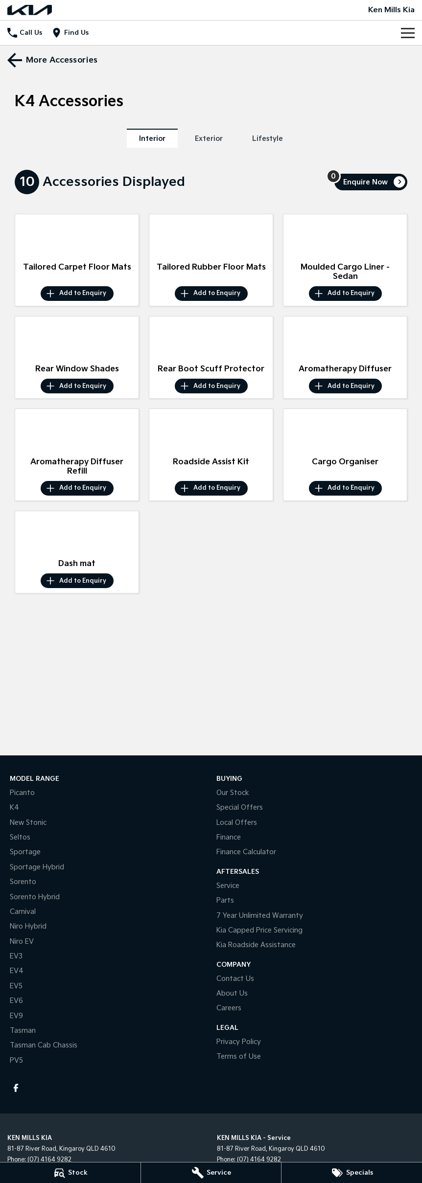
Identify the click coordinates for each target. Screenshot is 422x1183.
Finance (228, 837)
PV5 (16, 1060)
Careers (228, 1008)
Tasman (23, 1030)
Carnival (23, 912)
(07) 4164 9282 (49, 1159)
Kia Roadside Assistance (256, 945)
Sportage (25, 852)
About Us (232, 993)
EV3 (16, 956)
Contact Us (235, 979)
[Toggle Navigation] (408, 33)
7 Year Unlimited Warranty (259, 915)
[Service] (211, 1172)
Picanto (22, 793)
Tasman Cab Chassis (43, 1045)
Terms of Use (238, 1056)
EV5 (16, 986)
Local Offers (236, 823)
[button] (77, 236)
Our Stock (232, 793)
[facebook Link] (16, 1088)
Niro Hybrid (28, 926)
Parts (225, 900)
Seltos (20, 837)
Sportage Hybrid (37, 867)
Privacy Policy (238, 1042)
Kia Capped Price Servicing (259, 930)
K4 (14, 807)
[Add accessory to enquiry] (77, 293)
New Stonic (28, 823)
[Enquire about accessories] (370, 182)
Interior (152, 139)
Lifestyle (267, 139)
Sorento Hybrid (35, 897)
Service (227, 886)
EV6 (16, 1001)
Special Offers (239, 807)
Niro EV (22, 941)
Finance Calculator (246, 852)
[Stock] (70, 1172)
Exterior (209, 139)
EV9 (16, 1016)
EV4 (16, 971)
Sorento (23, 882)
